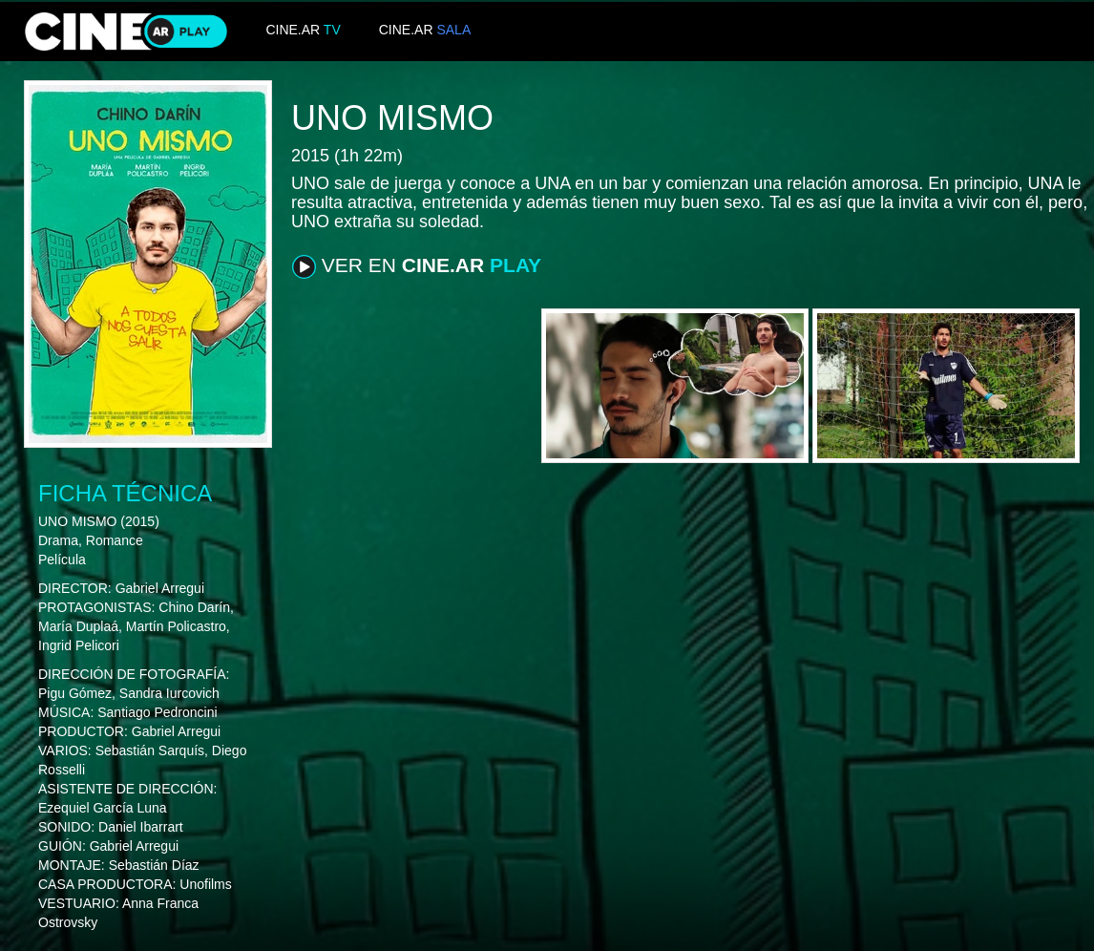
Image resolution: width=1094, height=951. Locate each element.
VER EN (416, 266)
